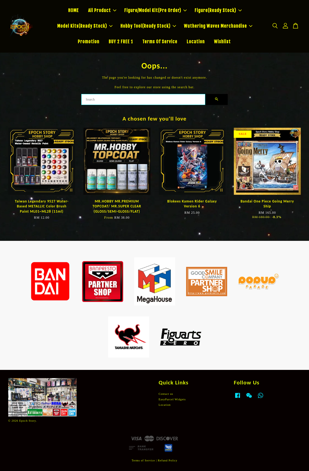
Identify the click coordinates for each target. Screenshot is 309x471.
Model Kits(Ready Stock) (84, 26)
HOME (73, 10)
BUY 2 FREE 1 (121, 41)
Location (196, 41)
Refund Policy (168, 460)
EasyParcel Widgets (172, 399)
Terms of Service (143, 460)
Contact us (166, 393)
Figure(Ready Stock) (218, 10)
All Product (102, 10)
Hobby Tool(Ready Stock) (148, 26)
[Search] (143, 99)
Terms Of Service (159, 41)
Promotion (88, 41)
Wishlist (222, 41)
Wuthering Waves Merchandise (218, 26)
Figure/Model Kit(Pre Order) (155, 10)
